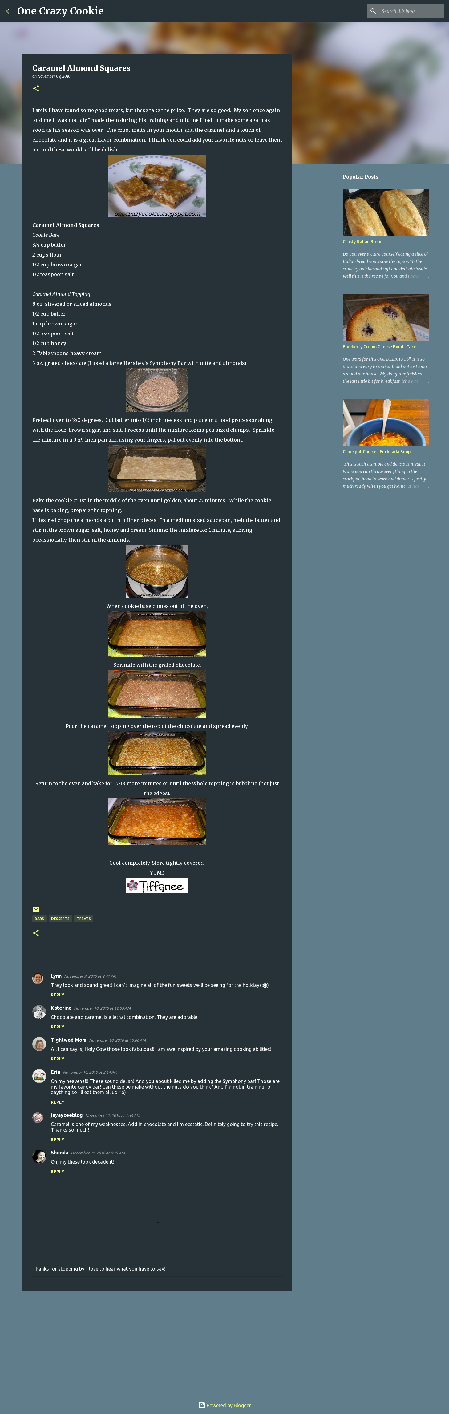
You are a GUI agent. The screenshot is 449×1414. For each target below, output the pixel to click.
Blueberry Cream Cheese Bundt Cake (379, 346)
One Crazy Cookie (60, 11)
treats (84, 919)
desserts (60, 919)
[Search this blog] (411, 11)
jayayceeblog (67, 1115)
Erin (55, 1072)
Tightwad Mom (69, 1040)
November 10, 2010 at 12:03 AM (102, 1008)
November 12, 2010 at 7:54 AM (112, 1115)
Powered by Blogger (224, 1405)
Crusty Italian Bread (363, 241)
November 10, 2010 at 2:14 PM (90, 1072)
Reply (57, 994)
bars (39, 919)
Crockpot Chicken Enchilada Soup (377, 451)
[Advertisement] (157, 1344)
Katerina (61, 1008)
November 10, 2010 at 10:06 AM (117, 1040)
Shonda (59, 1152)
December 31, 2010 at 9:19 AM (98, 1153)
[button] (36, 89)
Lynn (56, 976)
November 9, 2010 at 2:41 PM (90, 976)
